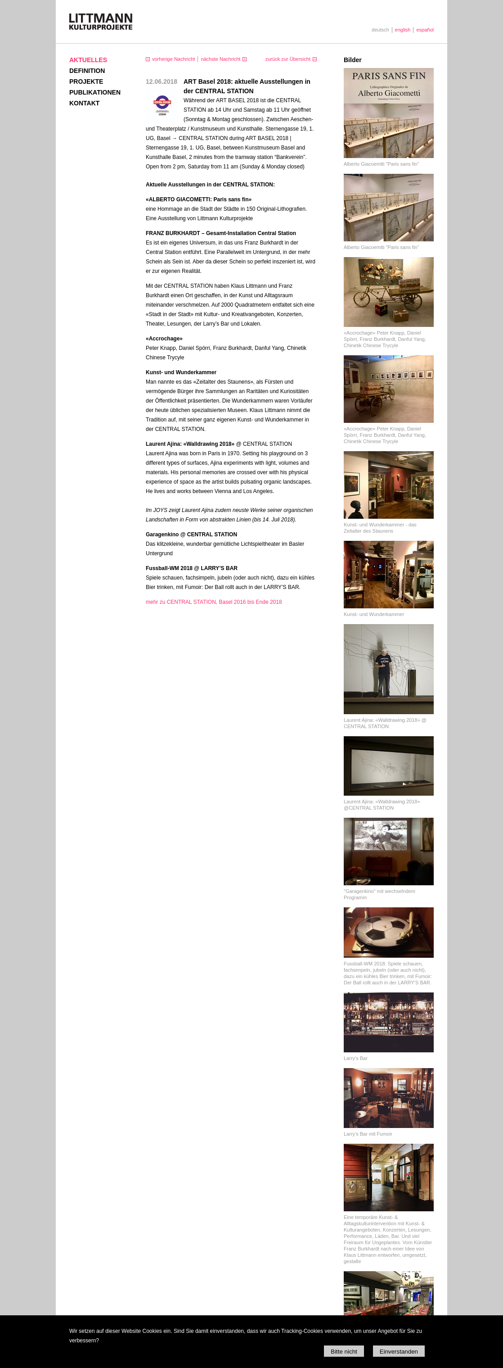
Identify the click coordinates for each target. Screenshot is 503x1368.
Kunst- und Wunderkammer (374, 614)
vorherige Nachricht (173, 59)
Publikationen (95, 92)
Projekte (86, 81)
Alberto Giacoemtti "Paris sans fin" (381, 164)
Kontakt (84, 103)
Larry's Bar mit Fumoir (368, 1134)
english (403, 29)
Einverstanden (399, 1351)
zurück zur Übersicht (287, 59)
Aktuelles (88, 59)
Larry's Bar (356, 1058)
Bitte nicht (344, 1351)
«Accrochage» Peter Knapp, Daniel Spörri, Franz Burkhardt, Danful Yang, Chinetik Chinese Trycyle (385, 339)
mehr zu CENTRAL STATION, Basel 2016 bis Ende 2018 (214, 602)
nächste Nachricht (220, 59)
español (425, 29)
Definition (87, 70)
